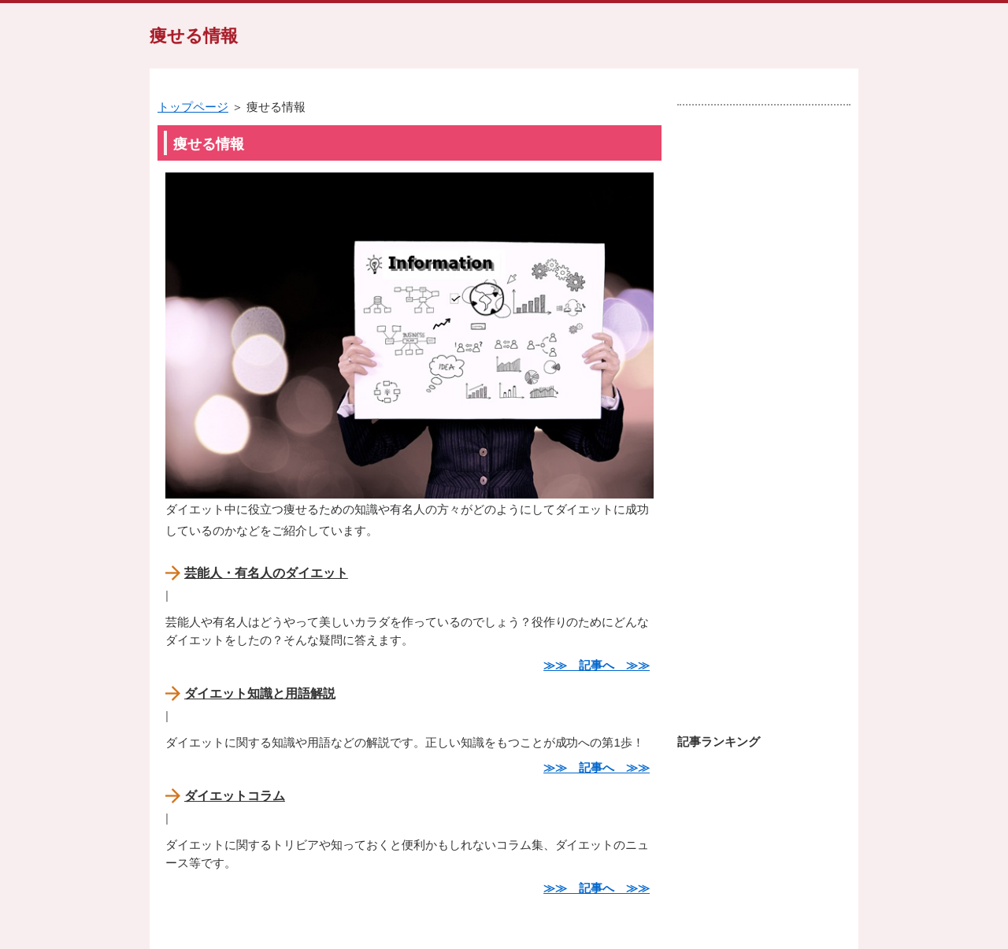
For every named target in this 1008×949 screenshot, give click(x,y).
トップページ (193, 106)
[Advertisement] (763, 412)
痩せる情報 (194, 36)
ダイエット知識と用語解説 (259, 693)
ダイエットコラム (234, 796)
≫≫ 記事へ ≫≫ (596, 665)
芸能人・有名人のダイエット (266, 573)
